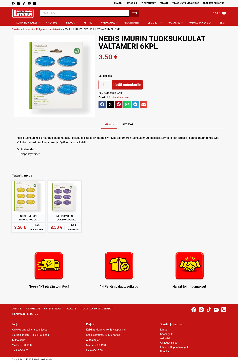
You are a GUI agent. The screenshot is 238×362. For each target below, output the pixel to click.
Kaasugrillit (166, 334)
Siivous (72, 23)
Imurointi (28, 29)
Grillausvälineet (169, 342)
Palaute (164, 3)
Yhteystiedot (148, 3)
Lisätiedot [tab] (127, 124)
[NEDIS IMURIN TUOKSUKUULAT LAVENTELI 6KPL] (64, 197)
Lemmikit (155, 23)
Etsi (134, 13)
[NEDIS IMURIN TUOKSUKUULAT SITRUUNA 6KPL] (28, 197)
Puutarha (176, 23)
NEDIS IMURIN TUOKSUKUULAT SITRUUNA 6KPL (28, 218)
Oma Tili (118, 3)
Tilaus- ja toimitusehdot (185, 3)
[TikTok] (23, 3)
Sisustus (54, 23)
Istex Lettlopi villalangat (174, 347)
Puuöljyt (165, 351)
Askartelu (165, 338)
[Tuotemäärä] (104, 84)
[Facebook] (13, 3)
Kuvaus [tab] (109, 124)
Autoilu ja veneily (202, 23)
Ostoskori (132, 3)
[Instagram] (18, 3)
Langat (164, 329)
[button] (102, 104)
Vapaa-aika (110, 23)
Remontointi (133, 23)
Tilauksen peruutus (213, 3)
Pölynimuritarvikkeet (48, 29)
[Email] (29, 3)
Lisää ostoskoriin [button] (36, 227)
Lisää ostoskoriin (127, 85)
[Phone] (34, 3)
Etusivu (16, 29)
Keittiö (90, 23)
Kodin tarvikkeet (29, 23)
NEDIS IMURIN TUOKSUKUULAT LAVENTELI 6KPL (65, 218)
